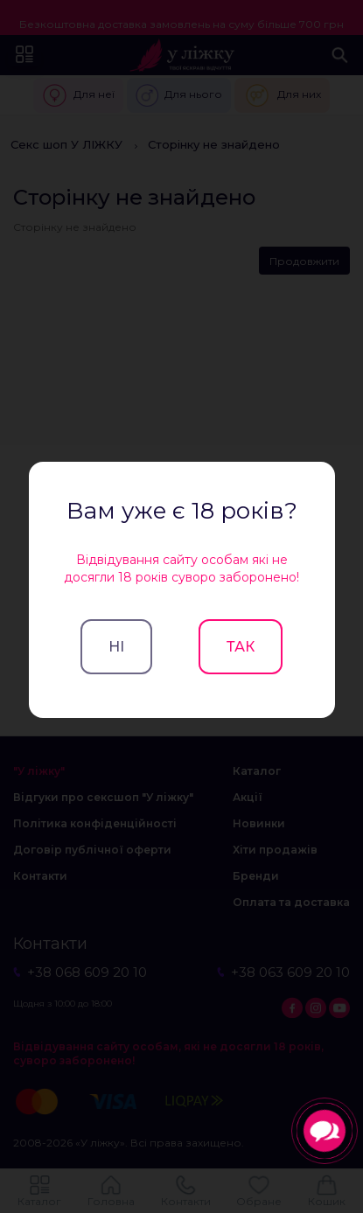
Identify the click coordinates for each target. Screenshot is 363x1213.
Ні (116, 646)
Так (241, 646)
